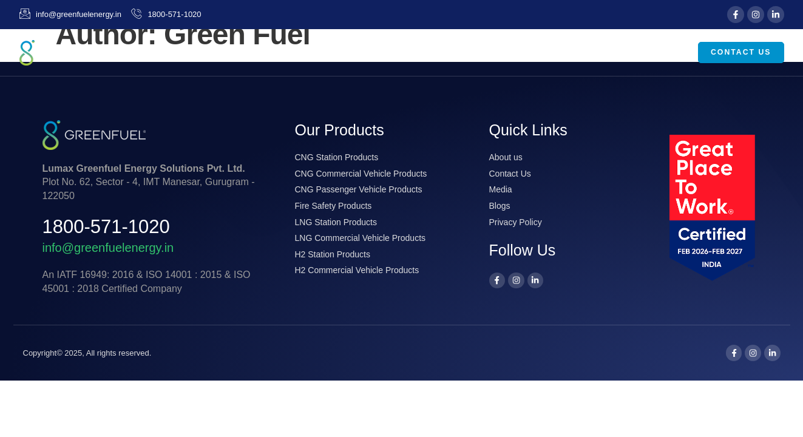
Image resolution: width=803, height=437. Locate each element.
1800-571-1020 (106, 226)
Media (599, 52)
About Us (422, 52)
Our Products (515, 52)
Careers (661, 52)
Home (358, 52)
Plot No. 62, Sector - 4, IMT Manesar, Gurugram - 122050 (148, 182)
